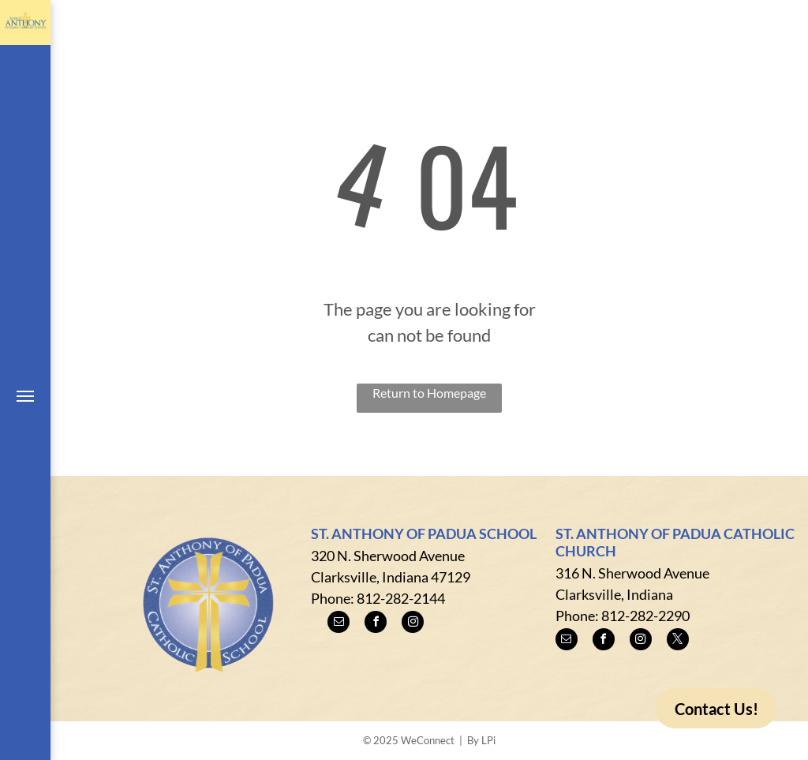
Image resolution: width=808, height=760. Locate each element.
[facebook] (376, 624)
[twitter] (678, 641)
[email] (338, 624)
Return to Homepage (429, 392)
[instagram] (413, 624)
